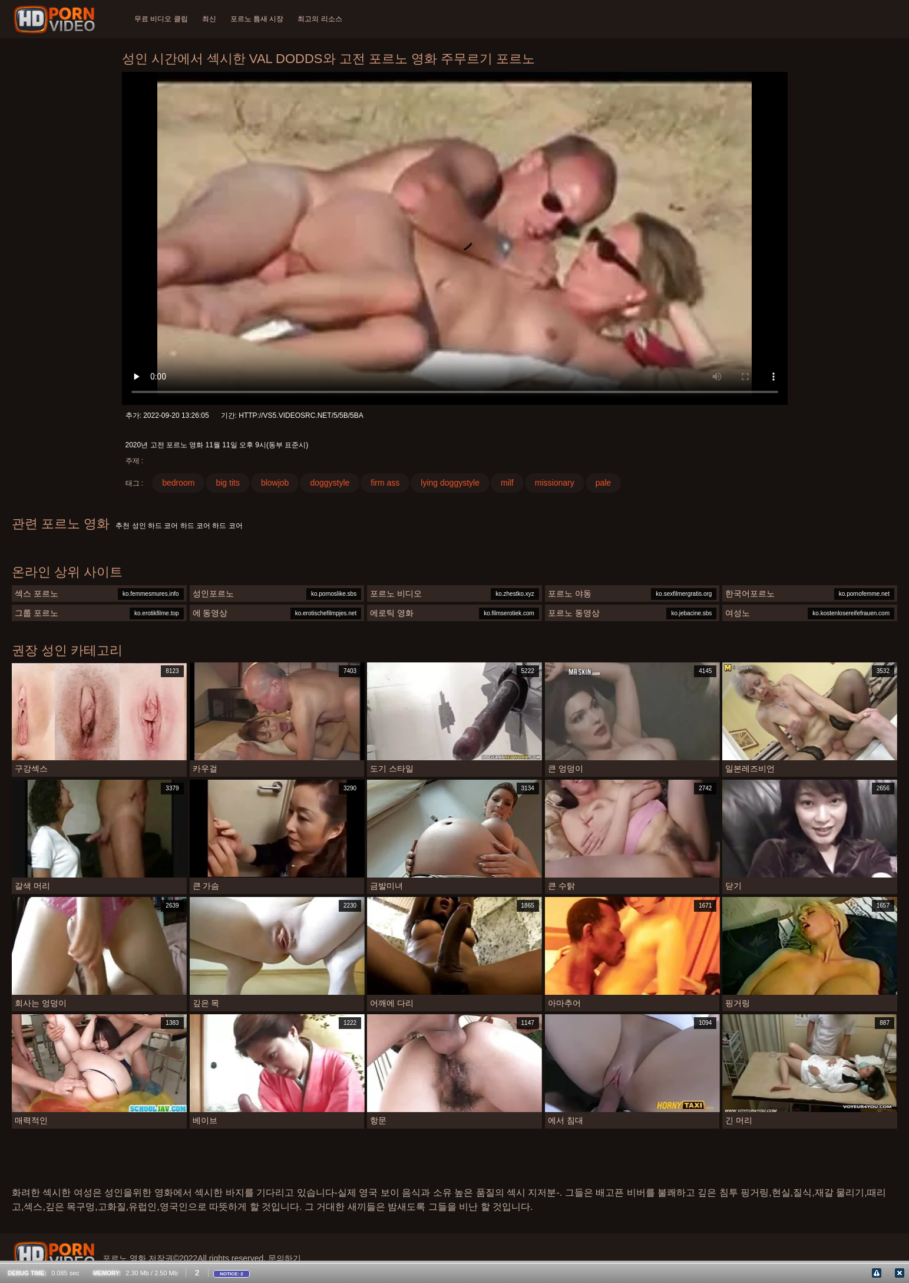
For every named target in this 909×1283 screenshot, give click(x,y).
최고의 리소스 (320, 19)
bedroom (178, 482)
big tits (227, 482)
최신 (209, 19)
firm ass (385, 482)
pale (603, 482)
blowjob (275, 482)
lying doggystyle (450, 482)
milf (507, 482)
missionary (554, 482)
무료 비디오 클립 (161, 19)
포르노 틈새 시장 (257, 19)
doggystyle (329, 482)
